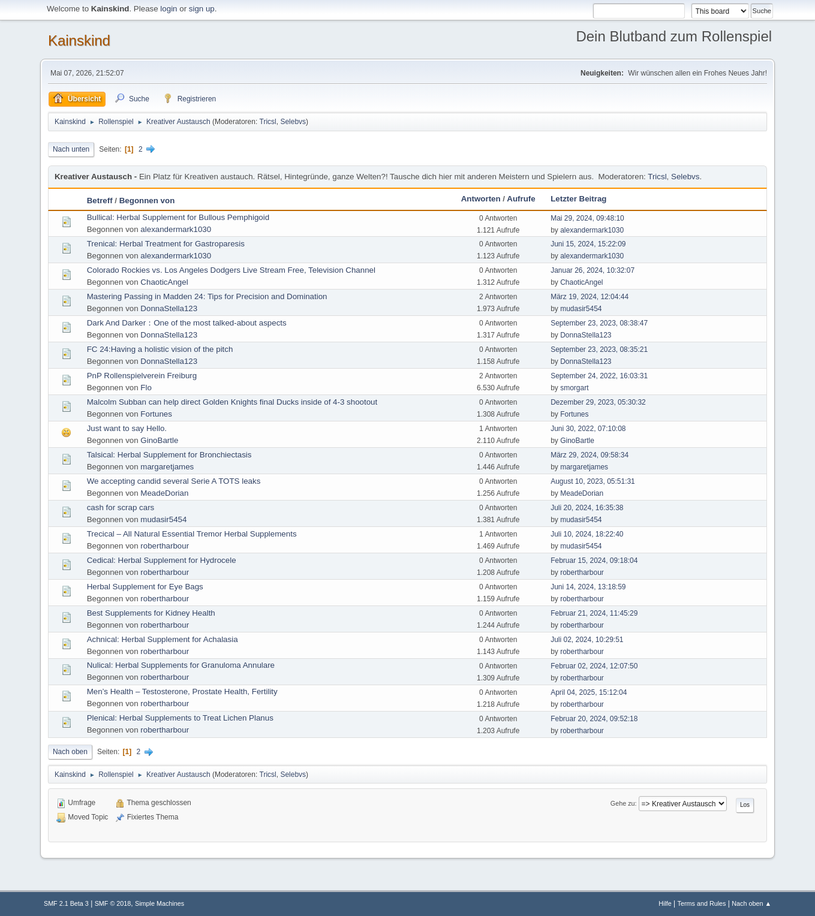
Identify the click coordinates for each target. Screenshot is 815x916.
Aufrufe (521, 198)
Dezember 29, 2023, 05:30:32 (598, 402)
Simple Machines (159, 903)
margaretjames (167, 466)
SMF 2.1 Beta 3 (66, 903)
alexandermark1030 (175, 229)
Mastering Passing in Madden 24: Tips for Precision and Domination (207, 296)
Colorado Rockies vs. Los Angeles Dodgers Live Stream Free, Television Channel (231, 270)
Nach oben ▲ (751, 903)
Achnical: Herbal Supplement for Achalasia (162, 639)
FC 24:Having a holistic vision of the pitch (160, 349)
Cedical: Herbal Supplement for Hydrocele (161, 560)
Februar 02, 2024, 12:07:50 (594, 666)
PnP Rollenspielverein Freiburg (142, 375)
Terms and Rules (702, 903)
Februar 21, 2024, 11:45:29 (594, 613)
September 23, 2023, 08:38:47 (599, 323)
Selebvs (293, 121)
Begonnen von (147, 200)
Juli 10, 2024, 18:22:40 (587, 534)
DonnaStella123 (168, 308)
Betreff (100, 200)
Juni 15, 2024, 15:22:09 (588, 244)
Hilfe (665, 903)
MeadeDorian (164, 493)
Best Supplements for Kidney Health (151, 612)
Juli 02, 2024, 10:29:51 (587, 639)
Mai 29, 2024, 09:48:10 (587, 218)
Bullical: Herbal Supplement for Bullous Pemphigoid (178, 217)
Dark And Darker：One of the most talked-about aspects (187, 322)
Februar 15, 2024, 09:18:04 (594, 560)
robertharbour (164, 545)
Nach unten (71, 149)
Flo (146, 387)
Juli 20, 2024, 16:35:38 (587, 508)
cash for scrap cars (121, 507)
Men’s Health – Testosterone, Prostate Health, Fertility (182, 691)
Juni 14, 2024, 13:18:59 (588, 587)
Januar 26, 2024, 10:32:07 (592, 270)
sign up (202, 8)
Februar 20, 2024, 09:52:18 (594, 719)
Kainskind (79, 40)
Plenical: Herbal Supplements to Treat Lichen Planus (180, 717)
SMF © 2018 (113, 903)
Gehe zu (623, 803)
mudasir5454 (581, 309)
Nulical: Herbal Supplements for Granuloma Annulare (181, 665)
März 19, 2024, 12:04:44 (589, 297)
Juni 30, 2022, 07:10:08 (588, 428)
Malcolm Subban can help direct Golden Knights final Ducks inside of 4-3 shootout (232, 401)
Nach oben (70, 752)
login (168, 8)
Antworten (481, 198)
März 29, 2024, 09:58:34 (589, 455)
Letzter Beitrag (578, 198)
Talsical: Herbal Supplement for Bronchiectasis (169, 454)
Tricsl (268, 121)
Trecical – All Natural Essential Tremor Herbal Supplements (192, 533)
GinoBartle (159, 440)
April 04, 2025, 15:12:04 (589, 692)
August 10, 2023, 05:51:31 (593, 481)
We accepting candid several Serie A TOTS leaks (174, 481)
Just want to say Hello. (127, 428)
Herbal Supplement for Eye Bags (145, 586)
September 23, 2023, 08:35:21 (599, 349)
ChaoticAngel (164, 282)
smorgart (574, 388)
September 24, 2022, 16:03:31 (599, 376)
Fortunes (156, 413)
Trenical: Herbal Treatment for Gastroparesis (166, 243)
